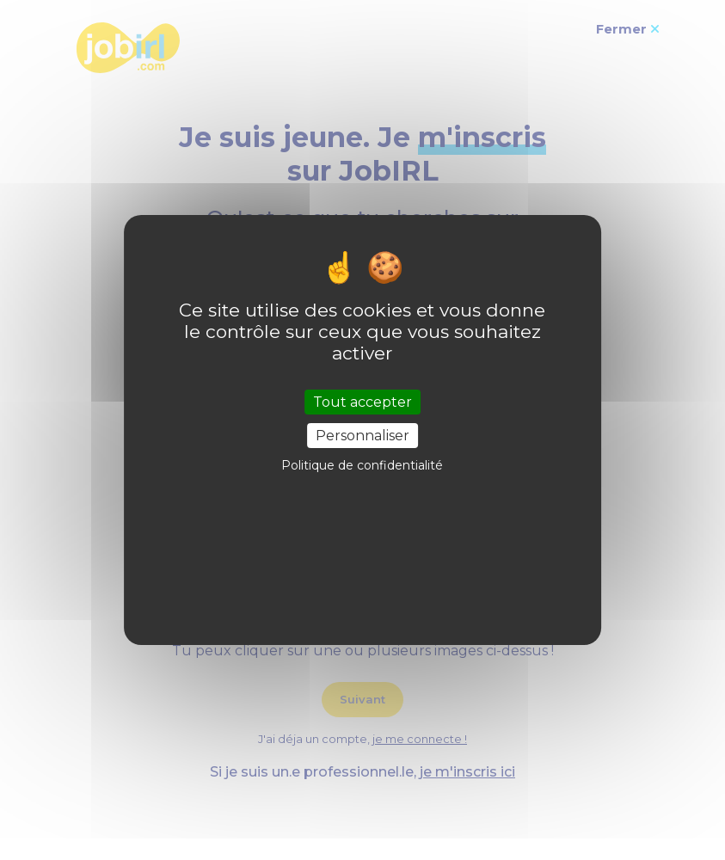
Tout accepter (362, 402)
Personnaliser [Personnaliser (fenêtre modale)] (362, 435)
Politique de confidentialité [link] (362, 465)
